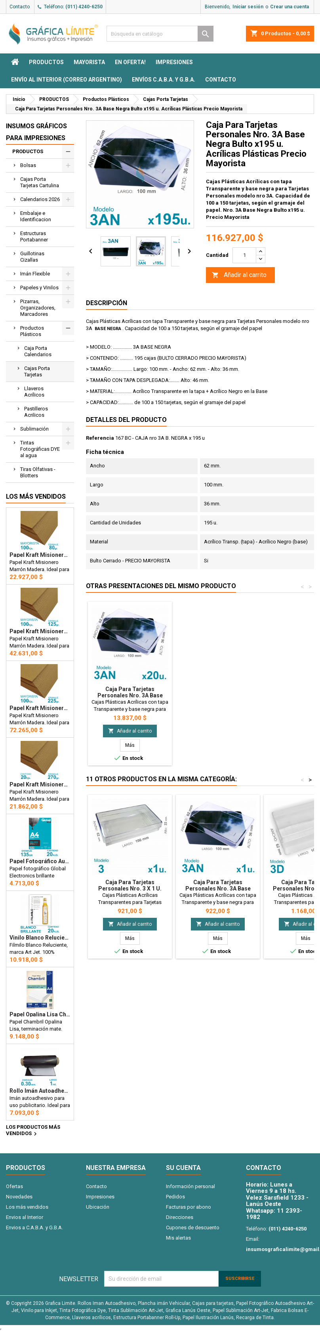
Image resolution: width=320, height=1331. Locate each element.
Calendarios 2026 (40, 199)
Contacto (20, 6)
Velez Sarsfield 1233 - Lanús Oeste (277, 1201)
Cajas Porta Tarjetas (37, 371)
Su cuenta (183, 1168)
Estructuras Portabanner (34, 236)
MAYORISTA (89, 62)
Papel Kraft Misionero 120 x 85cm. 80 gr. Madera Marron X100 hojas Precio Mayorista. (40, 555)
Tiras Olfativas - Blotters (37, 472)
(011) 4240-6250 (84, 6)
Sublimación (34, 429)
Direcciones (179, 1217)
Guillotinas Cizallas (32, 257)
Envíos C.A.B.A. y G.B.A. (163, 79)
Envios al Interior (24, 1217)
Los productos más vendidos (33, 1130)
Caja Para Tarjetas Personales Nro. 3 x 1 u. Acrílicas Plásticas (130, 888)
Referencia (100, 438)
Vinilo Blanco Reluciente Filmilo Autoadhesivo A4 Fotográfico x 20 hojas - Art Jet (40, 937)
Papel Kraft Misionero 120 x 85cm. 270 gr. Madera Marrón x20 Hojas (40, 784)
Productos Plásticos (32, 331)
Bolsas (28, 165)
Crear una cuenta (289, 6)
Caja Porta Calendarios (37, 351)
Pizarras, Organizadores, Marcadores (37, 307)
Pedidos (175, 1197)
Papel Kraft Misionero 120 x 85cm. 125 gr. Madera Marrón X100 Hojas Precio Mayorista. (40, 631)
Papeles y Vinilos (39, 288)
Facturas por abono (188, 1207)
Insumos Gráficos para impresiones (36, 132)
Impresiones (174, 62)
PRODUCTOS (46, 62)
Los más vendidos (36, 496)
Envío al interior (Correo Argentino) (66, 79)
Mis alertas (178, 1238)
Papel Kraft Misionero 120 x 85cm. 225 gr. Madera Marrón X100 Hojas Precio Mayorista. (40, 708)
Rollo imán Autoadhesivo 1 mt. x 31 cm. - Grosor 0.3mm (40, 1090)
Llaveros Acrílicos (34, 391)
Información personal (190, 1186)
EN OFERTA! (130, 62)
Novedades (19, 1197)
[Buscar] (160, 34)
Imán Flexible (35, 274)
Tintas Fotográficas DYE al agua (40, 449)
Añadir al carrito (239, 275)
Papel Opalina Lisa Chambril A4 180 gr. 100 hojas (40, 1014)
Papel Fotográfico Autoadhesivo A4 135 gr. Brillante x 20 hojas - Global (40, 861)
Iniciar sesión (247, 6)
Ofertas (14, 1186)
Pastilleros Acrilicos (36, 412)
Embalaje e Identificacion (35, 216)
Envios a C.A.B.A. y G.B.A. (34, 1227)
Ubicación (97, 1207)
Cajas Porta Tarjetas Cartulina (39, 182)
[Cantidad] (244, 255)
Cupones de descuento (192, 1227)
